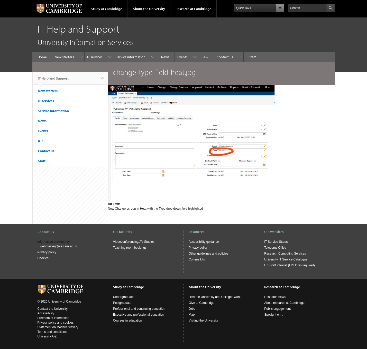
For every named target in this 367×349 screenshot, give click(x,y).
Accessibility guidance (204, 242)
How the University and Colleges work (215, 297)
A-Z (206, 57)
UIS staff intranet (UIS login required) (289, 265)
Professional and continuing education (139, 309)
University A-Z (47, 336)
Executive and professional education (138, 314)
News (165, 57)
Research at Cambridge (193, 8)
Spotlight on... (273, 314)
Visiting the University (203, 320)
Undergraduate (123, 297)
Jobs (192, 309)
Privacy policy (47, 252)
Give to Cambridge (201, 303)
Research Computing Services (285, 253)
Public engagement (277, 309)
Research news (275, 297)
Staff (252, 57)
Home (42, 57)
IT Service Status (276, 242)
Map (192, 314)
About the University (149, 8)
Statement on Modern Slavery (58, 327)
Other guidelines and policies (208, 253)
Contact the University (53, 309)
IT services (95, 57)
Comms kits (197, 259)
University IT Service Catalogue (285, 259)
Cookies (43, 258)
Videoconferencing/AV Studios (133, 242)
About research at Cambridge (284, 303)
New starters (64, 57)
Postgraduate (122, 303)
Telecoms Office (275, 247)
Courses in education (127, 320)
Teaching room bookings (129, 247)
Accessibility (46, 313)
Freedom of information (53, 318)
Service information (130, 57)
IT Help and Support (53, 80)
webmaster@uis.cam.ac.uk (58, 246)
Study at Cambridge (106, 8)
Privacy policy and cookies (56, 322)
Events (182, 57)
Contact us (225, 57)
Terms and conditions (52, 332)
